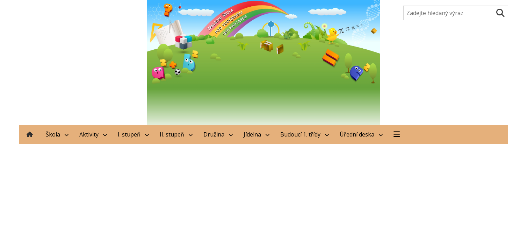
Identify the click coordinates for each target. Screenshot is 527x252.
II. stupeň (176, 134)
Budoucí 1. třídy (304, 134)
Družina (218, 134)
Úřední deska (361, 134)
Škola (57, 134)
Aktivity (93, 134)
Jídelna (257, 134)
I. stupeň (133, 134)
